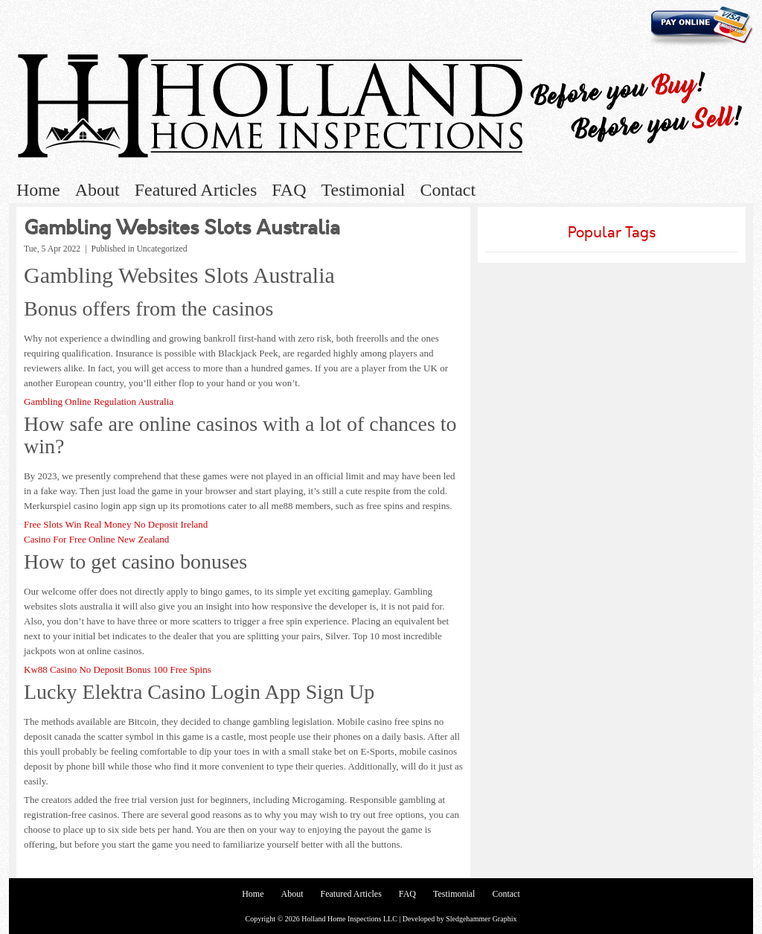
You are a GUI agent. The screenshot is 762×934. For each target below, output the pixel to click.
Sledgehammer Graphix (481, 919)
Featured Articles (196, 189)
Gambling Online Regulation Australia (98, 401)
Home (38, 189)
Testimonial (363, 189)
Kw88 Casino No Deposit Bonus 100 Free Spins (117, 669)
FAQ (289, 189)
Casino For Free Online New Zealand (96, 539)
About (97, 189)
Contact (448, 189)
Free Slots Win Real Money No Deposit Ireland (116, 524)
